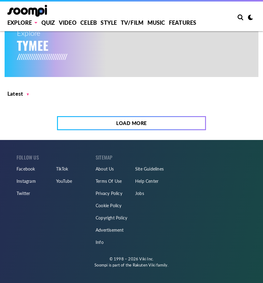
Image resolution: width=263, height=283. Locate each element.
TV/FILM (132, 22)
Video (68, 22)
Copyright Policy (111, 217)
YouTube (64, 181)
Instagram (26, 181)
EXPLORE (19, 22)
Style (109, 22)
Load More (131, 123)
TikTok (62, 168)
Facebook (26, 168)
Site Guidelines (149, 168)
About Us (105, 168)
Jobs (139, 193)
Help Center (146, 181)
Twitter (23, 193)
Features (182, 22)
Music (156, 22)
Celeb (88, 22)
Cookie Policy (109, 205)
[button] (18, 93)
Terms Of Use (109, 181)
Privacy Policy (109, 193)
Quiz (48, 22)
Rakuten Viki (144, 265)
